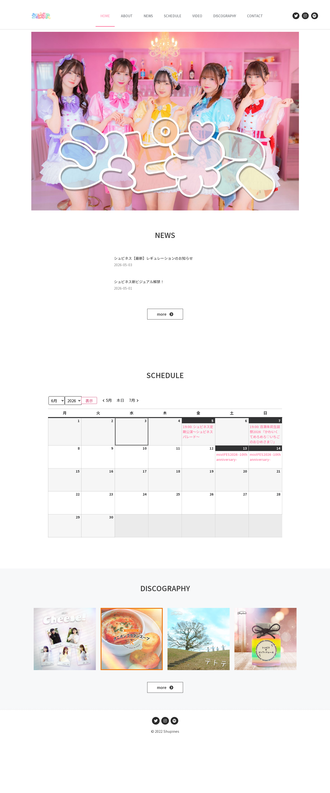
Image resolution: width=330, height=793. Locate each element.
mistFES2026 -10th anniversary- (231, 457)
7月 (132, 400)
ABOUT (127, 15)
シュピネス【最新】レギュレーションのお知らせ (153, 258)
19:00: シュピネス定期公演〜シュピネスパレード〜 (198, 431)
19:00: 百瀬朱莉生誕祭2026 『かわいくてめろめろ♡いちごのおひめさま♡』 (265, 434)
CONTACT (255, 15)
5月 (109, 400)
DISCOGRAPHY (224, 15)
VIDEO (197, 15)
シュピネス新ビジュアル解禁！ (139, 281)
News (148, 15)
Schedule (172, 15)
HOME (105, 15)
